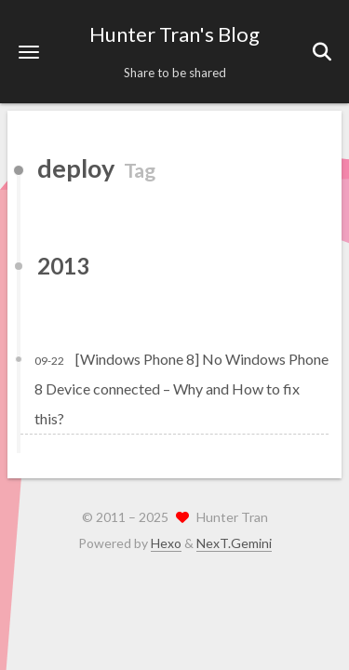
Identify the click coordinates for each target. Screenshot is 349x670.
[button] (28, 51)
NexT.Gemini (234, 543)
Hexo (166, 543)
